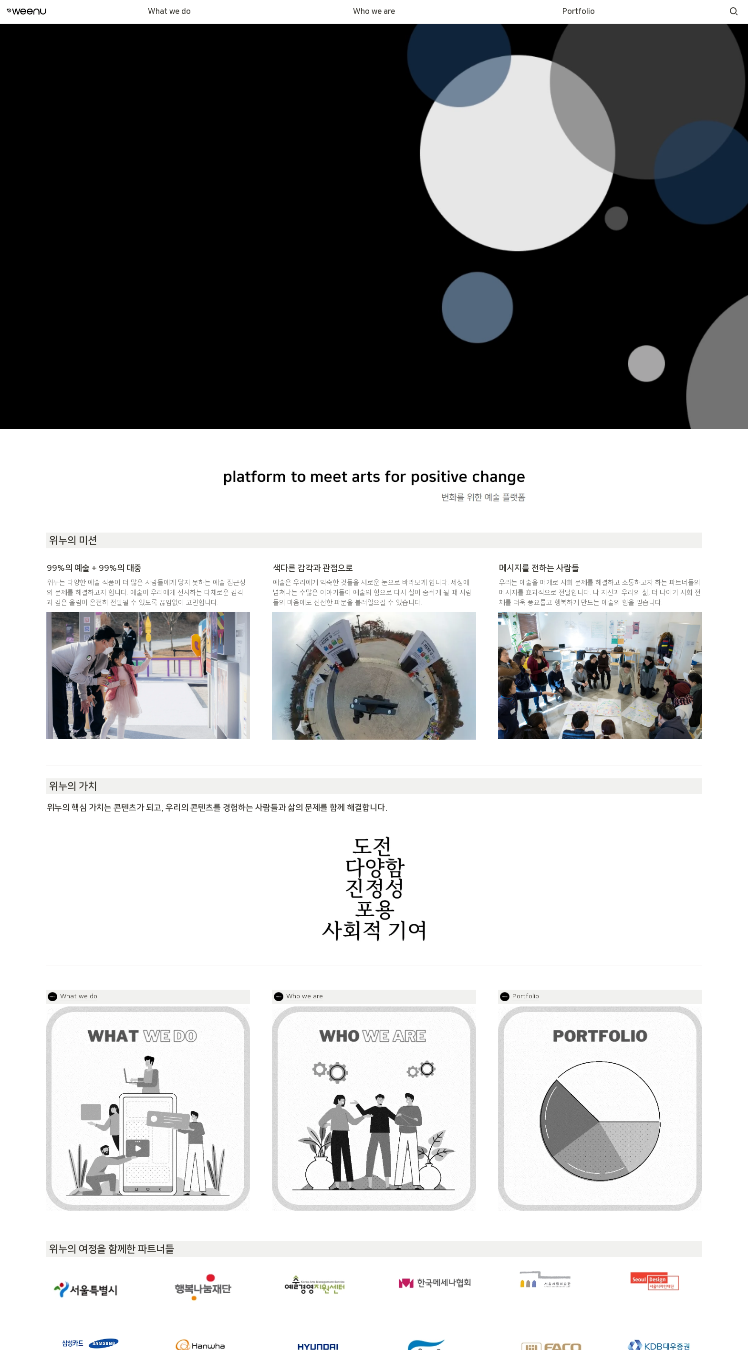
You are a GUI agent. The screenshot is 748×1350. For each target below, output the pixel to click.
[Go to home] (26, 11)
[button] (733, 11)
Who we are (374, 11)
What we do (169, 11)
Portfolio (578, 11)
